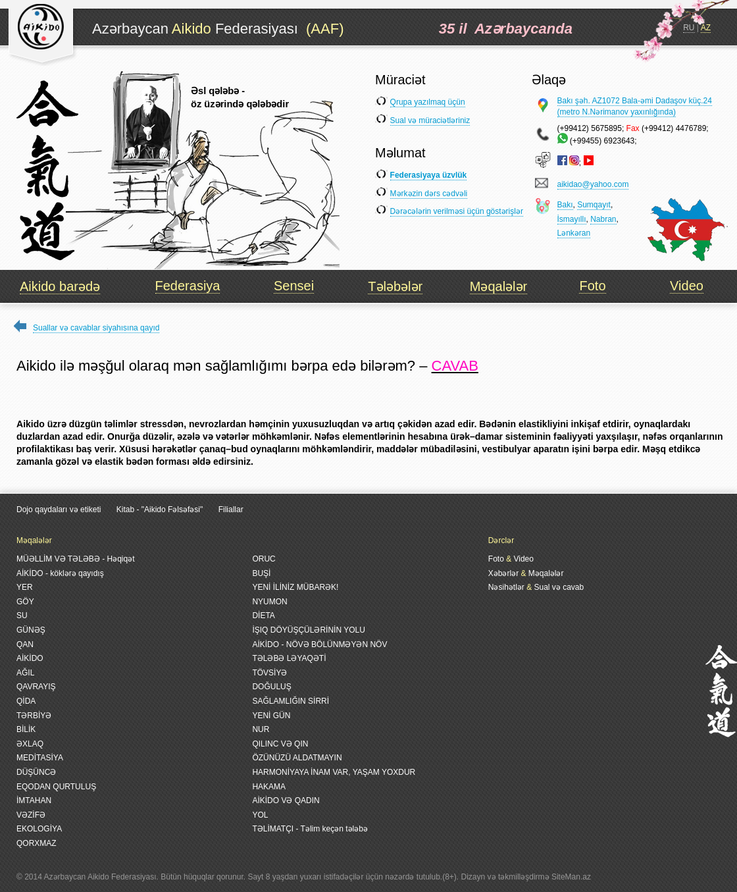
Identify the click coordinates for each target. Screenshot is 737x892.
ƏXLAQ (29, 743)
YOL (260, 815)
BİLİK (26, 729)
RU (688, 27)
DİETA (263, 615)
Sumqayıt (594, 204)
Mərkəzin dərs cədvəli (429, 193)
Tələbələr (395, 286)
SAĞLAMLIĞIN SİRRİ (290, 701)
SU (22, 615)
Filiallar (230, 509)
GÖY (25, 601)
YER (24, 587)
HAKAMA (269, 786)
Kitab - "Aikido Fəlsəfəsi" (160, 509)
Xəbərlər (503, 573)
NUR (260, 729)
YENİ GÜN (271, 715)
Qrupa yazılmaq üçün (427, 102)
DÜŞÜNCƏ (36, 772)
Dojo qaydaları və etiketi (58, 509)
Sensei (294, 285)
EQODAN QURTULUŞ (56, 786)
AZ (706, 27)
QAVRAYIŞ (36, 686)
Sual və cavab (559, 587)
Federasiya (187, 285)
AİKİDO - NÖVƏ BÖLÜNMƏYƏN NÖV (319, 644)
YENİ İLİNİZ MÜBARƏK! (295, 587)
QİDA (26, 701)
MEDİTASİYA (39, 757)
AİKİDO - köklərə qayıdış (60, 573)
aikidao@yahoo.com (593, 184)
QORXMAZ (36, 843)
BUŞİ (261, 573)
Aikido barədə (60, 286)
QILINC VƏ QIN (280, 743)
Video (686, 285)
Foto (592, 285)
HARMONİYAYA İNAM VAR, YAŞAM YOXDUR (333, 772)
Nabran (603, 219)
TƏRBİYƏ (33, 715)
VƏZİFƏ (30, 815)
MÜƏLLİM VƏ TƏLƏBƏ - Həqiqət (75, 559)
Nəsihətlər (506, 587)
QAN (25, 644)
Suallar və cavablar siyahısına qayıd (96, 327)
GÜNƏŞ (30, 630)
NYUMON (269, 601)
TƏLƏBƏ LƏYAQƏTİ (289, 658)
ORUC (263, 559)
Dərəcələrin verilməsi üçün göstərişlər (456, 211)
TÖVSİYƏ (269, 672)
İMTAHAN (33, 800)
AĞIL (25, 672)
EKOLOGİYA (39, 828)
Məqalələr (498, 286)
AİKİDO (29, 658)
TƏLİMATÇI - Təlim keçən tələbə (310, 828)
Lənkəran (574, 233)
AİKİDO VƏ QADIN (285, 800)
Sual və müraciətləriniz (430, 120)
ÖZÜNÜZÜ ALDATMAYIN (297, 757)
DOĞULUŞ (271, 686)
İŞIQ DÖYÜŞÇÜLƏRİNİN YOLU (308, 630)
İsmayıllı (571, 219)
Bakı (565, 204)
